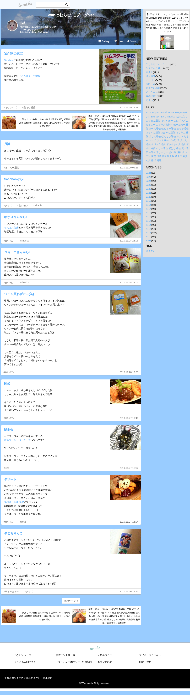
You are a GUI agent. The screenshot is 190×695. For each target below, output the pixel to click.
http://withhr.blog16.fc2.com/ (34, 32)
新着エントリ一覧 (65, 655)
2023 (148, 184)
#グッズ (8, 205)
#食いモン (22, 205)
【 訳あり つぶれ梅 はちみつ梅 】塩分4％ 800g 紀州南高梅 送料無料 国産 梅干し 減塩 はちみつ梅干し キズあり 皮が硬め (44, 122)
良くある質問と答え (25, 661)
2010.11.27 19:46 (129, 418)
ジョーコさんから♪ (17, 252)
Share (131, 41)
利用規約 (87, 661)
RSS (150, 251)
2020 (148, 196)
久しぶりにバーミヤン (158, 64)
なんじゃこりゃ (154, 68)
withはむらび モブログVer (71, 15)
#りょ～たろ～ (11, 591)
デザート (10, 479)
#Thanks (38, 205)
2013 (148, 224)
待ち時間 (150, 76)
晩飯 (7, 383)
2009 (148, 240)
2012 (148, 228)
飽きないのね (153, 88)
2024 (148, 180)
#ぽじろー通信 (11, 167)
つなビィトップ (22, 655)
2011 (148, 232)
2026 (148, 172)
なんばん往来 (11, 227)
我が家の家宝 (13, 53)
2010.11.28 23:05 (129, 282)
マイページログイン (150, 655)
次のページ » (71, 600)
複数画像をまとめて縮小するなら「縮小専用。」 (30, 678)
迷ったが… (152, 92)
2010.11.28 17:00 (129, 372)
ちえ (23, 22)
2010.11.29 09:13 (129, 167)
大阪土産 (150, 84)
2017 (148, 208)
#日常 (7, 468)
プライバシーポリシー (68, 661)
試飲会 (8, 429)
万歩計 (149, 72)
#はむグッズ (10, 107)
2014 (148, 220)
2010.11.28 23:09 (129, 205)
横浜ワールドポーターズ (17, 440)
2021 (148, 192)
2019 (148, 200)
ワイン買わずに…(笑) (19, 294)
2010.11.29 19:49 (129, 107)
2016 (148, 212)
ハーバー (150, 80)
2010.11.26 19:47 (129, 591)
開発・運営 (145, 661)
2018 (148, 204)
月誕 (7, 144)
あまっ (149, 100)
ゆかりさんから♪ (15, 217)
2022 (148, 188)
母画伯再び (152, 96)
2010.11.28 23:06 (129, 240)
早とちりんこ (13, 533)
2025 (148, 177)
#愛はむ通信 (28, 107)
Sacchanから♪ (14, 179)
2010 (148, 236)
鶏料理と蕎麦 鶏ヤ (14, 502)
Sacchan (8, 60)
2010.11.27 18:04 (129, 468)
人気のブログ (105, 655)
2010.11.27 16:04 (129, 521)
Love (118, 41)
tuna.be (95, 648)
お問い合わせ (105, 661)
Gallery (104, 41)
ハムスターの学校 (30, 76)
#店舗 (23, 521)
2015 (148, 216)
